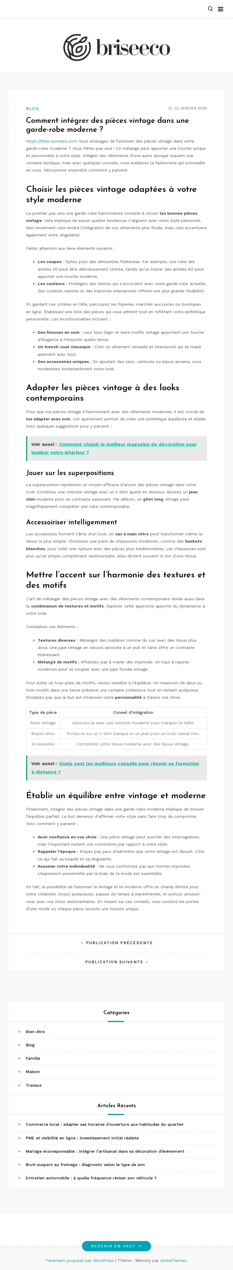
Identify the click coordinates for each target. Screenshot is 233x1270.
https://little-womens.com (51, 141)
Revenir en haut (116, 1246)
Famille (33, 1058)
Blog (32, 108)
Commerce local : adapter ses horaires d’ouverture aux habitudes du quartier (105, 1124)
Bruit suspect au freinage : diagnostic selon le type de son (85, 1164)
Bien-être (35, 1031)
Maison (33, 1071)
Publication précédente (119, 943)
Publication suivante (114, 962)
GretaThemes (173, 1260)
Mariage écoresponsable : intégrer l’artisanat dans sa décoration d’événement (105, 1151)
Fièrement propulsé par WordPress (80, 1260)
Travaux (34, 1085)
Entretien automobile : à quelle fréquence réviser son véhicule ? (91, 1178)
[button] (210, 9)
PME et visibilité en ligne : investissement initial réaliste (82, 1138)
